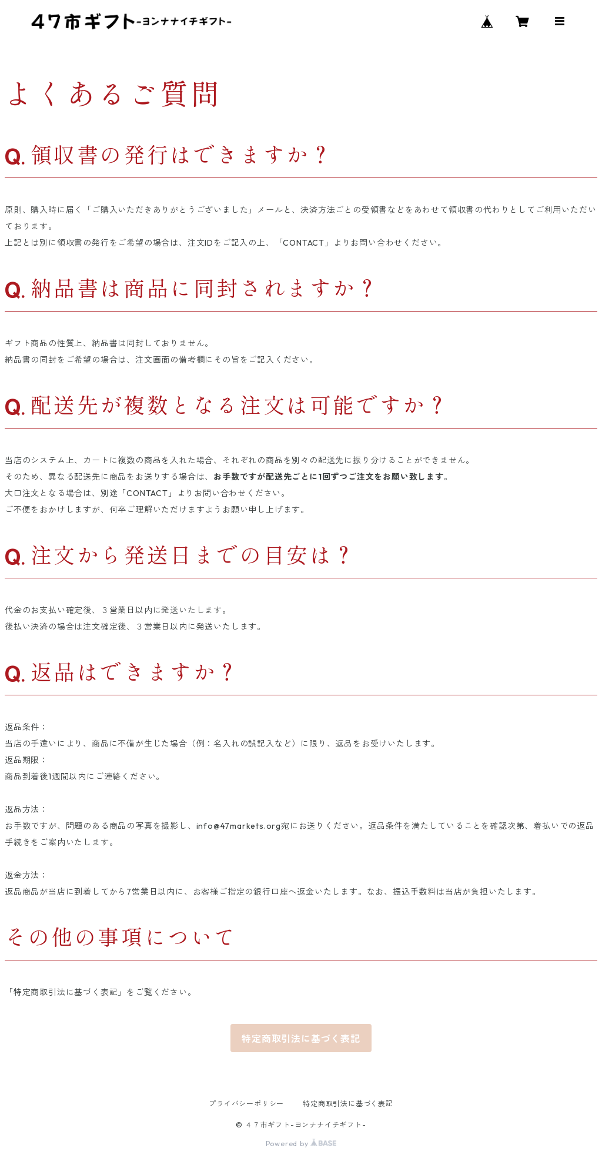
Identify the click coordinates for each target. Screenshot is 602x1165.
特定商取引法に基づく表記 (301, 1039)
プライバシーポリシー (246, 1103)
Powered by (301, 1143)
